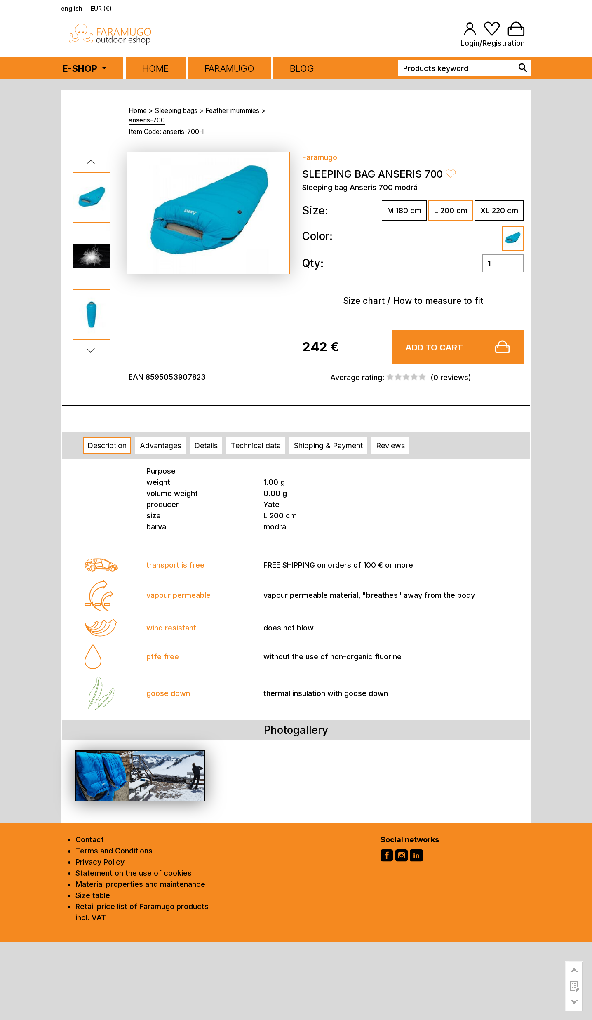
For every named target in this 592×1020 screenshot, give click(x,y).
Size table (92, 895)
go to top (574, 969)
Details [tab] (206, 445)
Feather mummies (232, 111)
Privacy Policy (100, 862)
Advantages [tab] (160, 445)
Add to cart (434, 348)
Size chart (364, 301)
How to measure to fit (438, 301)
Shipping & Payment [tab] (328, 445)
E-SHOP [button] (81, 68)
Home (155, 68)
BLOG (302, 68)
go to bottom (574, 1002)
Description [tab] (107, 445)
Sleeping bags (176, 111)
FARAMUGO (229, 68)
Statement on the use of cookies (133, 873)
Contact (89, 839)
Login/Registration (492, 43)
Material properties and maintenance (140, 884)
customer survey (574, 986)
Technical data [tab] (256, 445)
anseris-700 (147, 120)
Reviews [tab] (390, 445)
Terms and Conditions (114, 850)
